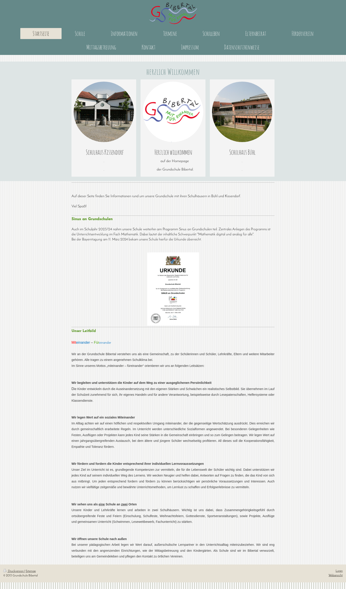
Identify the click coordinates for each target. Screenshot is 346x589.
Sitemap (31, 571)
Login (339, 571)
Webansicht (336, 575)
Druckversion (13, 571)
